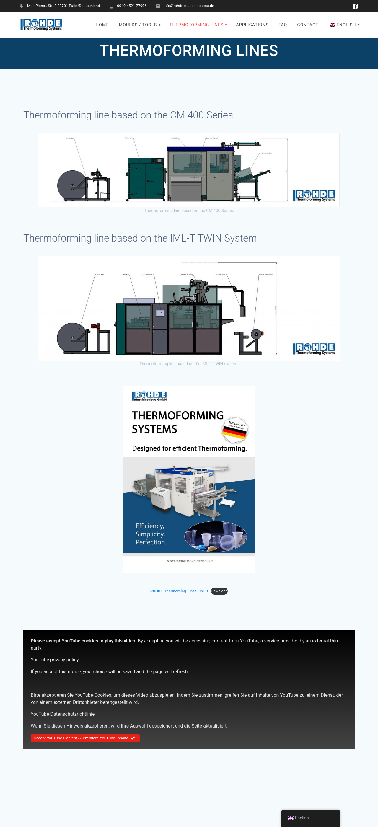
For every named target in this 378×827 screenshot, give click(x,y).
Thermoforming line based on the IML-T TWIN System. (141, 238)
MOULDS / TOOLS (138, 24)
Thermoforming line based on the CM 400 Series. (129, 115)
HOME (102, 24)
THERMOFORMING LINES (197, 24)
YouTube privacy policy (55, 660)
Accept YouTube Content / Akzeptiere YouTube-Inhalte (85, 738)
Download (219, 591)
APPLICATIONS (252, 24)
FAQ (282, 24)
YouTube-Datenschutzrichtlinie (62, 714)
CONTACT (307, 24)
